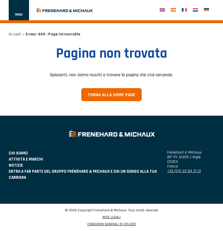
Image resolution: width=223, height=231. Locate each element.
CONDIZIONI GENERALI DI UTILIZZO (111, 224)
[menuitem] (162, 10)
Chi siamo (18, 153)
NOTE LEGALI (111, 217)
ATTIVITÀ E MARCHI (26, 159)
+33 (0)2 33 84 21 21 (184, 171)
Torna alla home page (111, 95)
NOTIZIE (16, 165)
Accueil (15, 34)
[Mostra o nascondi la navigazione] (19, 10)
